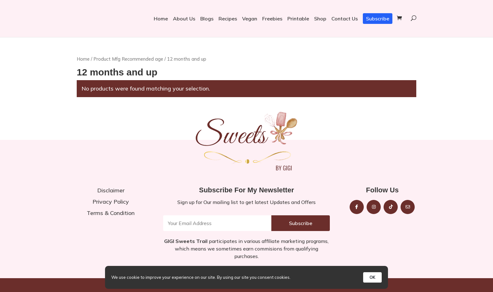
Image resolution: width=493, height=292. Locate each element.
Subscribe (377, 18)
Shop (320, 18)
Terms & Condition (111, 213)
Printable (298, 18)
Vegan (249, 18)
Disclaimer (111, 190)
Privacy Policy (110, 201)
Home (161, 18)
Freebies (272, 18)
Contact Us (344, 18)
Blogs (206, 18)
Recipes (228, 18)
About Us (184, 18)
